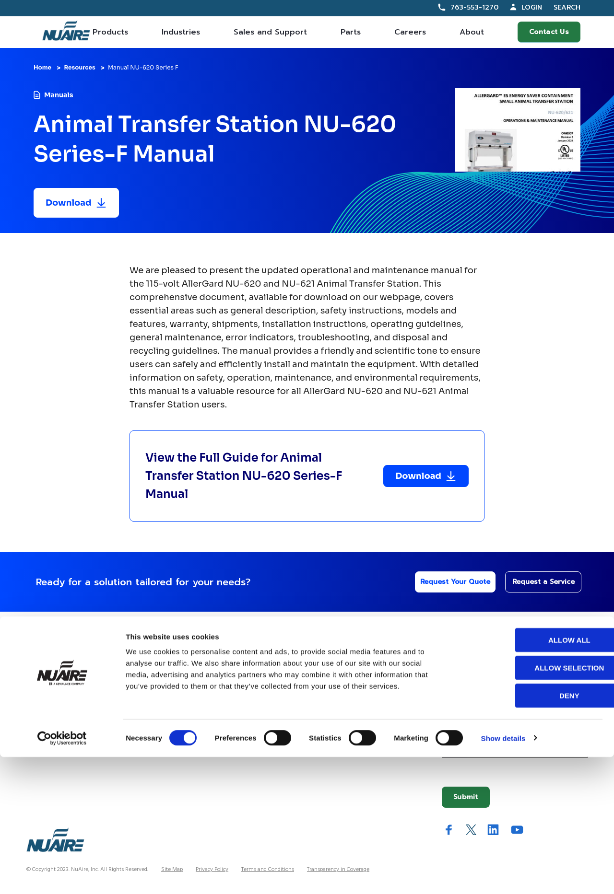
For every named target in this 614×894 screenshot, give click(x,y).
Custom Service (189, 661)
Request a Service (538, 582)
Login (531, 7)
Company (325, 636)
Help (175, 636)
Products (110, 32)
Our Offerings (59, 636)
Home (42, 67)
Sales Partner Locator (59, 701)
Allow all (534, 777)
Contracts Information (60, 681)
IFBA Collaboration (334, 720)
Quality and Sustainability (343, 740)
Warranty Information (198, 740)
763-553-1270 (474, 7)
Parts (351, 32)
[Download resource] (76, 203)
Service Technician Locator (207, 720)
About (472, 32)
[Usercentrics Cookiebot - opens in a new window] (62, 875)
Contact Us (549, 32)
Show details (503, 875)
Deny (534, 832)
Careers (410, 32)
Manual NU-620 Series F (143, 67)
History (314, 681)
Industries (181, 32)
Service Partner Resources (205, 701)
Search (567, 8)
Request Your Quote (447, 582)
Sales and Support (270, 32)
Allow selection (534, 805)
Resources (79, 67)
